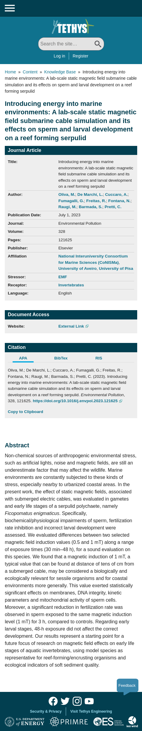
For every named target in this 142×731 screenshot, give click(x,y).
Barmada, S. (90, 207)
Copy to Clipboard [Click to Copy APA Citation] (25, 411)
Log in (59, 56)
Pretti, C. (113, 207)
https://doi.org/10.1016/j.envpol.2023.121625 (75, 401)
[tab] (27, 358)
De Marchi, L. (90, 194)
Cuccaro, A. (116, 194)
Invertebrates (71, 285)
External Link (71, 326)
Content (30, 71)
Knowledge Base (60, 71)
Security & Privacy (46, 711)
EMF (62, 277)
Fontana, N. (119, 201)
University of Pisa (116, 268)
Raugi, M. (67, 207)
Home (10, 71)
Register (80, 56)
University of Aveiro (77, 268)
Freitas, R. (96, 201)
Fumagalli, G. (71, 201)
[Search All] (71, 44)
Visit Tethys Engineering (91, 711)
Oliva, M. (66, 194)
